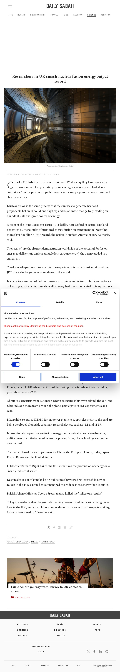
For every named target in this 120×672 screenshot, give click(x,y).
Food (66, 15)
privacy (28, 665)
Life (10, 15)
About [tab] (99, 302)
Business (22, 630)
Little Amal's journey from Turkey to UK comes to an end (46, 589)
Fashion (78, 15)
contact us (63, 665)
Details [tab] (60, 302)
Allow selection (59, 377)
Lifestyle (60, 630)
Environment (37, 15)
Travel (54, 15)
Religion (105, 15)
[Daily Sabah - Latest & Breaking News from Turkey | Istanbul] (60, 6)
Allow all (98, 377)
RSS (78, 665)
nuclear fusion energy (17, 542)
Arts (97, 630)
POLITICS (22, 624)
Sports (22, 635)
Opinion (60, 635)
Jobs (13, 665)
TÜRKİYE (60, 624)
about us (45, 665)
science (34, 542)
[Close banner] (115, 293)
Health (22, 15)
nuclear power (48, 542)
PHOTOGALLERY (22, 597)
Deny (22, 377)
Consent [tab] (21, 302)
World (97, 624)
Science (91, 15)
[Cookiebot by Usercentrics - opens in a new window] (94, 293)
